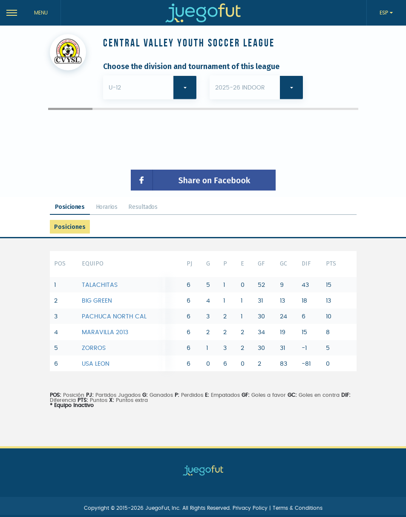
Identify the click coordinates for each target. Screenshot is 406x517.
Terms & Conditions (297, 508)
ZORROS (94, 348)
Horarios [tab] (107, 207)
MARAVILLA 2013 (105, 332)
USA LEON (95, 364)
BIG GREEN (97, 301)
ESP (385, 12)
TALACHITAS (100, 285)
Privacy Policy (251, 508)
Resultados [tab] (142, 207)
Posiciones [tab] (70, 207)
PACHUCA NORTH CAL (114, 317)
